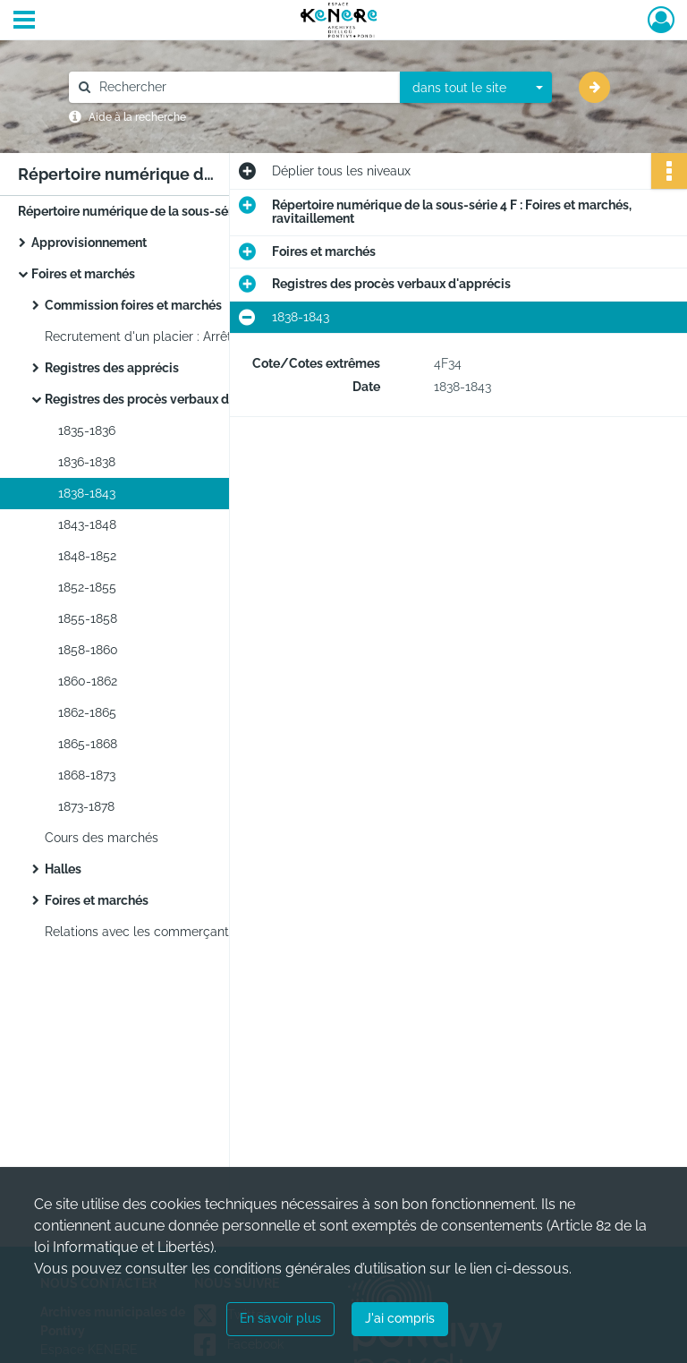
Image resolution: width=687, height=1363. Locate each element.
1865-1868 (87, 744)
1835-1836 (86, 430)
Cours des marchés (101, 838)
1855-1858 (87, 618)
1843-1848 (87, 524)
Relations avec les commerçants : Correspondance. (195, 931)
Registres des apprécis (112, 368)
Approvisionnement (89, 242)
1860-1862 (87, 681)
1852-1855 (87, 587)
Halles (63, 869)
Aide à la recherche (137, 117)
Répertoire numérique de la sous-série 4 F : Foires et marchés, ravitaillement (197, 211)
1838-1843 (86, 493)
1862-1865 (87, 712)
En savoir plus (280, 1318)
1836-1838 (86, 462)
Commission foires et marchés (133, 305)
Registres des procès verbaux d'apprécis (164, 399)
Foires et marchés (83, 274)
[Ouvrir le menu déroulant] (24, 21)
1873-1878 (86, 806)
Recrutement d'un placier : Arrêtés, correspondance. (197, 336)
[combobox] (476, 88)
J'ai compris (400, 1318)
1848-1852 (87, 556)
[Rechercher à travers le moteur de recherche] (243, 87)
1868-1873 (86, 775)
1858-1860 (88, 650)
